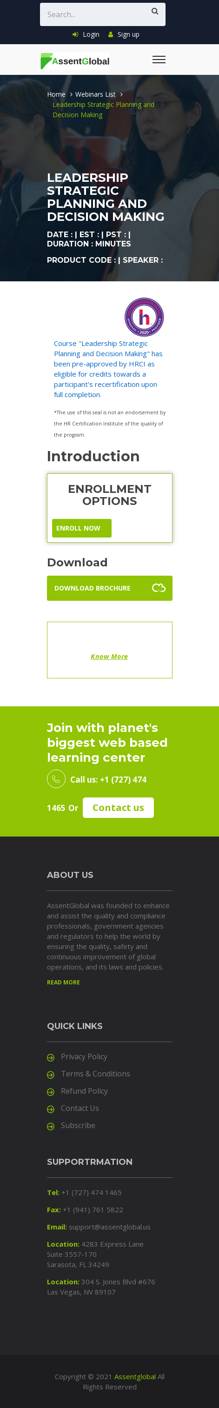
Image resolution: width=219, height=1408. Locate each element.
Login (86, 34)
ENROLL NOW (78, 528)
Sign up (123, 34)
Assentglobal (135, 1376)
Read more (63, 982)
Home (56, 94)
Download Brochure (92, 588)
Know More (109, 656)
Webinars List (95, 94)
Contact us (118, 807)
